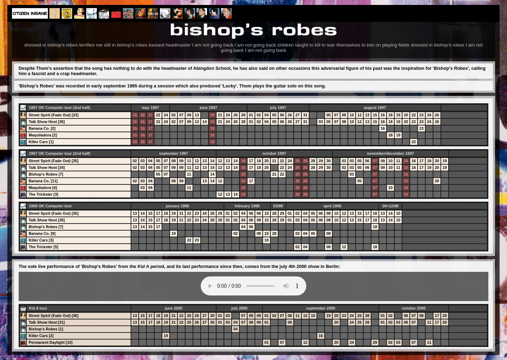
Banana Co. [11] (43, 181)
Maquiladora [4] (43, 187)
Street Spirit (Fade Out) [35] (53, 161)
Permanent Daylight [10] (51, 342)
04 (266, 115)
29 (321, 161)
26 (235, 115)
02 (173, 115)
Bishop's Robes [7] (46, 174)
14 (204, 122)
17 (150, 115)
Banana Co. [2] (42, 128)
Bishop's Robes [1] (46, 329)
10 (352, 115)
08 (344, 115)
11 (189, 161)
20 (406, 115)
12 (359, 115)
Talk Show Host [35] (47, 122)
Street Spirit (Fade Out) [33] (53, 115)
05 (274, 115)
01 (251, 115)
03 (321, 122)
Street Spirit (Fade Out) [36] (53, 315)
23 (421, 115)
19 (212, 115)
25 (297, 161)
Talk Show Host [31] (47, 322)
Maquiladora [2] (43, 135)
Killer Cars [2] (41, 336)
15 (135, 115)
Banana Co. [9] (42, 233)
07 (181, 115)
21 (220, 115)
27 (297, 115)
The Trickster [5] (43, 247)
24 (166, 115)
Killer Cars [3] (41, 240)
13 (197, 115)
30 (328, 161)
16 (142, 115)
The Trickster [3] (43, 194)
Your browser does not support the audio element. (253, 285)
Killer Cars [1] (41, 142)
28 (243, 115)
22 (158, 115)
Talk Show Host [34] (47, 167)
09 (189, 115)
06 (282, 115)
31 (305, 115)
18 (390, 115)
